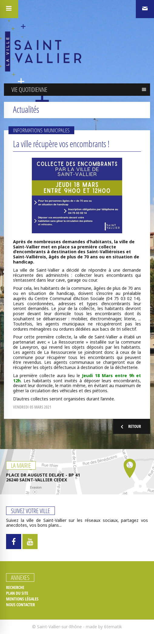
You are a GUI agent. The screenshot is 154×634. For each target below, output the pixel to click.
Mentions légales (22, 599)
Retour (130, 426)
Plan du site (17, 593)
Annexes (20, 577)
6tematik (113, 626)
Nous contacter (20, 604)
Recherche (15, 587)
